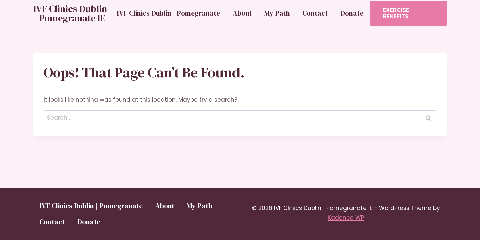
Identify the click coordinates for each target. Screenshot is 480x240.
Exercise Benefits (396, 13)
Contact (315, 13)
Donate (351, 13)
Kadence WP (346, 218)
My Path (277, 13)
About (242, 13)
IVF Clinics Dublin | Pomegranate (168, 13)
